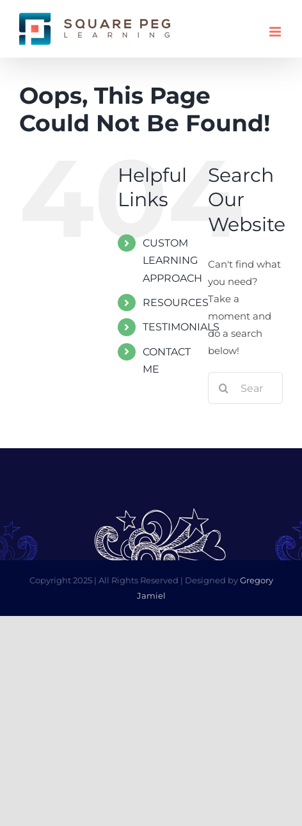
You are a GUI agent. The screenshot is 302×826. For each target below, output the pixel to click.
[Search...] (245, 388)
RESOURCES (176, 302)
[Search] (224, 388)
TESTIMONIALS (181, 327)
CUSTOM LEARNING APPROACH (172, 260)
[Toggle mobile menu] (276, 31)
